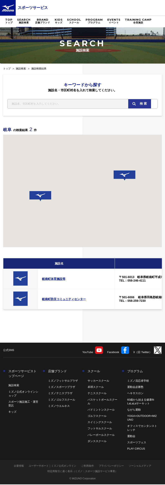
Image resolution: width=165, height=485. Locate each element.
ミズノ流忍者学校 (138, 381)
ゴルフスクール (97, 416)
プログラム (135, 371)
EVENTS (114, 21)
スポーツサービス (33, 8)
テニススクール (97, 393)
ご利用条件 (87, 466)
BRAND (42, 21)
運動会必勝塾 (135, 387)
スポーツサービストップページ (22, 374)
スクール (94, 371)
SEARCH (23, 21)
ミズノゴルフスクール (61, 400)
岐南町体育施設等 (53, 279)
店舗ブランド (57, 371)
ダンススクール (97, 441)
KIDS (59, 21)
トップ (7, 68)
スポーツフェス (136, 443)
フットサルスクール (100, 429)
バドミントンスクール (101, 410)
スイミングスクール (100, 422)
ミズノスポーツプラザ (61, 387)
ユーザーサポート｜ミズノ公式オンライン (52, 466)
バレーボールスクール (101, 435)
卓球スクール (96, 387)
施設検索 (21, 68)
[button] (40, 197)
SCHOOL (74, 21)
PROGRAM (94, 21)
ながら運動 (134, 410)
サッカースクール (98, 381)
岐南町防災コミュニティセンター (64, 299)
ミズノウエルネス (59, 406)
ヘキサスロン (135, 393)
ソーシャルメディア (140, 466)
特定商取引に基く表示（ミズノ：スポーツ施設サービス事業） (82, 471)
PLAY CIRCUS (136, 449)
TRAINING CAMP (138, 21)
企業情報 (19, 466)
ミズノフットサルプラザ (63, 381)
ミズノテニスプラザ (60, 393)
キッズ (12, 412)
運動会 (131, 436)
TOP (9, 21)
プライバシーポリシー (111, 466)
